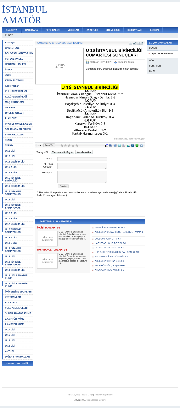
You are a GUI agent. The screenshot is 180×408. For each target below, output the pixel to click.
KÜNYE (9, 35)
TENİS (8, 140)
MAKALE (10, 107)
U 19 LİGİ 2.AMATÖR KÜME (16, 285)
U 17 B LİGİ (11, 218)
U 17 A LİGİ (11, 213)
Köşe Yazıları (12, 86)
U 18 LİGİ (10, 256)
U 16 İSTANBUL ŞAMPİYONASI (13, 193)
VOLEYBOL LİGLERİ (16, 308)
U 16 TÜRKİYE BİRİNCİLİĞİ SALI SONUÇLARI (117, 252)
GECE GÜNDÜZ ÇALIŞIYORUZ (110, 265)
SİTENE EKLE (113, 30)
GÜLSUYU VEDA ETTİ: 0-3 (108, 239)
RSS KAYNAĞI (134, 30)
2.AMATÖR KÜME (14, 324)
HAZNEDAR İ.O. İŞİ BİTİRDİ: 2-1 (110, 243)
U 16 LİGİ (10, 199)
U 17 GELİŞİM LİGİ (15, 224)
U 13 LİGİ (10, 346)
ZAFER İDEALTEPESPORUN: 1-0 (111, 227)
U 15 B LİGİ (11, 172)
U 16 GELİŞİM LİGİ (15, 186)
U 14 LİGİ (10, 340)
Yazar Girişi (87, 394)
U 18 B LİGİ (11, 243)
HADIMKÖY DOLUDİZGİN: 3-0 (109, 247)
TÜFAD (9, 145)
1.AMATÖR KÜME (14, 318)
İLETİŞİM (154, 30)
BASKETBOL (12, 48)
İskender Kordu (126, 62)
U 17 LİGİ (10, 329)
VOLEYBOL (11, 302)
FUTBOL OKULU (14, 58)
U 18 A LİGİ (11, 237)
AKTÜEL (9, 351)
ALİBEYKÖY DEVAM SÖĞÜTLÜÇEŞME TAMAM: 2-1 (119, 233)
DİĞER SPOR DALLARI (17, 356)
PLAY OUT (10, 118)
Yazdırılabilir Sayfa (62, 152)
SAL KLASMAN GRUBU (18, 129)
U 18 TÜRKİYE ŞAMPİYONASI (13, 263)
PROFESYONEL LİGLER (18, 123)
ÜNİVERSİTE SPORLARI (18, 291)
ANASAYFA (12, 30)
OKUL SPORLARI (14, 113)
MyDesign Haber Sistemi (93, 400)
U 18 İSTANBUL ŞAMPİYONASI (13, 249)
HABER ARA (31, 30)
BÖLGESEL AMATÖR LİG (19, 53)
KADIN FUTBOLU (14, 80)
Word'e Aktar (84, 152)
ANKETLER (92, 30)
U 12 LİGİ (10, 156)
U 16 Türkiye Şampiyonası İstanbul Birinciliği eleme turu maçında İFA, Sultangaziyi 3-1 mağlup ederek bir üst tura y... (73, 235)
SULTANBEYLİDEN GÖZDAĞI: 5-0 (111, 256)
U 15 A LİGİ (11, 167)
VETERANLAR (13, 297)
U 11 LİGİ (10, 151)
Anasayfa (10, 42)
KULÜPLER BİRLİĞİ (16, 91)
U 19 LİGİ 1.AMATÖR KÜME (16, 277)
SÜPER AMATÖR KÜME (18, 313)
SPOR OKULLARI (14, 134)
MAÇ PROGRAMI (14, 102)
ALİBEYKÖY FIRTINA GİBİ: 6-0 (109, 261)
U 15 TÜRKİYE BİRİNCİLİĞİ (13, 179)
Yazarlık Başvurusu (103, 394)
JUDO (8, 75)
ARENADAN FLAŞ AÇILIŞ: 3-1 (109, 270)
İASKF (8, 69)
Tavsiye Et (42, 152)
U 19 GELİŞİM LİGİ (15, 270)
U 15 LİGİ (10, 335)
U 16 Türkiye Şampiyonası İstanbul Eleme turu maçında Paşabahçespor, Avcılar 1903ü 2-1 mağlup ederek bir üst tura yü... (73, 258)
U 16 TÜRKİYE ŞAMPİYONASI (13, 206)
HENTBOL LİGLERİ (15, 64)
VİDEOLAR (73, 30)
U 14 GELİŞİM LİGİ (15, 161)
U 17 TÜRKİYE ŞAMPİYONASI (13, 231)
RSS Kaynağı (73, 394)
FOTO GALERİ (53, 30)
